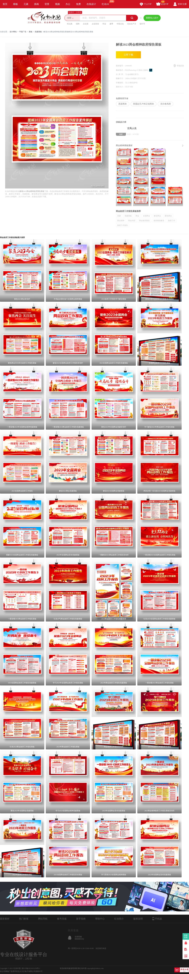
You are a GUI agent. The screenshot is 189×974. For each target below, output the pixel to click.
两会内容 (131, 221)
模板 (15, 4)
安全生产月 (131, 24)
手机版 (157, 918)
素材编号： (120, 66)
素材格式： (120, 70)
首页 (5, 4)
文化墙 (85, 24)
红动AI (107, 2)
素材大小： (120, 87)
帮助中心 (100, 918)
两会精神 (120, 221)
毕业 (104, 24)
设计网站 (13, 32)
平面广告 (22, 32)
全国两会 (146, 216)
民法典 (69, 24)
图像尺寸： (120, 78)
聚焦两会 (168, 216)
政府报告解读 (159, 221)
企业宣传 (95, 24)
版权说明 (138, 918)
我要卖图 (186, 936)
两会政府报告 (144, 221)
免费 (78, 4)
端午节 (142, 24)
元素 (26, 4)
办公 (68, 4)
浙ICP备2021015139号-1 (31, 968)
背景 (47, 4)
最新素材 (4, 918)
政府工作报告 (122, 225)
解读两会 (157, 216)
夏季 (111, 24)
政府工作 (171, 221)
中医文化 (120, 24)
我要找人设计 (152, 18)
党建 (119, 216)
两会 (137, 216)
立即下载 (128, 54)
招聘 (77, 24)
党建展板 (38, 32)
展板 (30, 32)
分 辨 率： (120, 74)
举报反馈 (180, 66)
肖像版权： (120, 83)
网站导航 (43, 918)
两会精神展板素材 (124, 145)
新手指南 (81, 918)
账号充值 (62, 918)
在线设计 (91, 4)
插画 (36, 4)
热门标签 (23, 918)
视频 (57, 4)
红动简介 (119, 918)
